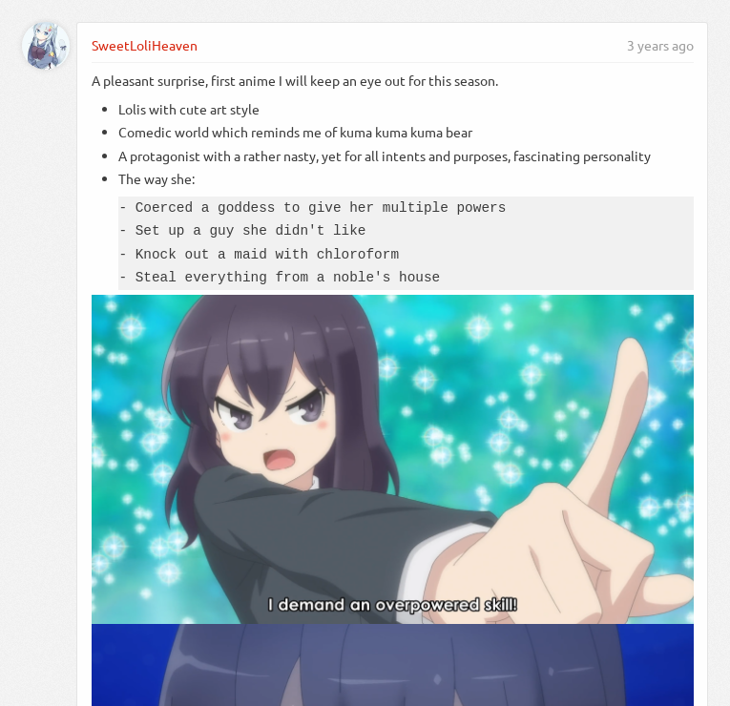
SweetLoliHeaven (145, 44)
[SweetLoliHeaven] (46, 46)
